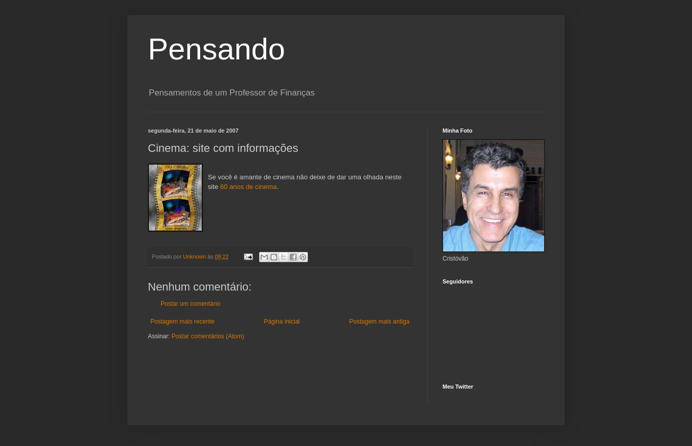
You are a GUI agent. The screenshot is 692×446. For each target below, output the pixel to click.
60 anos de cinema (248, 186)
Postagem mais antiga (379, 321)
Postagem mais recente (182, 321)
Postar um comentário (190, 303)
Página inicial (282, 321)
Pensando (216, 49)
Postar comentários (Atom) (208, 336)
